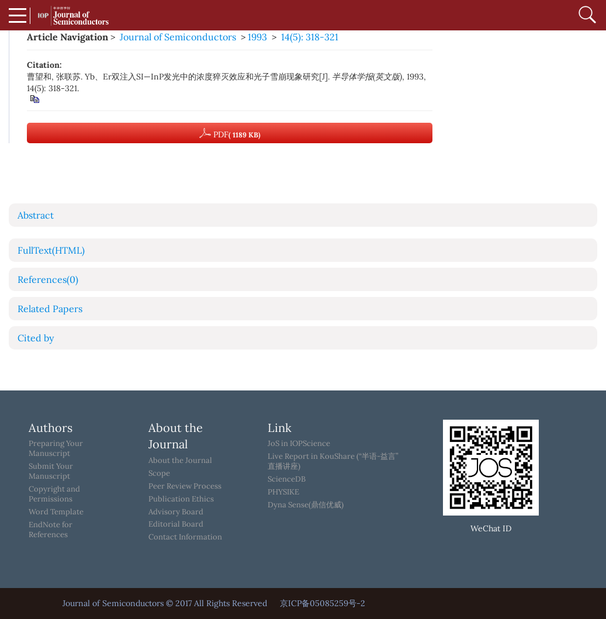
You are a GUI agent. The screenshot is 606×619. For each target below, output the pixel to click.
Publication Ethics (181, 499)
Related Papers (50, 308)
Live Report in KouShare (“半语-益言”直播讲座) (333, 461)
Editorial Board (175, 524)
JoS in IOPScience (299, 443)
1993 (257, 37)
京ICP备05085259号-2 (322, 603)
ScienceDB (287, 479)
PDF (230, 133)
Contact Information (185, 537)
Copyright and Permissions (54, 494)
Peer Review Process (184, 486)
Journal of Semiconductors (178, 37)
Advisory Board (175, 512)
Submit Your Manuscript (51, 471)
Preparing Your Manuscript (56, 448)
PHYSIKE (283, 492)
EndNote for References (50, 530)
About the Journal (180, 460)
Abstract (36, 215)
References (48, 279)
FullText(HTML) (51, 250)
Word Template (56, 512)
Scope (159, 473)
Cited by (36, 338)
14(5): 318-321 (309, 37)
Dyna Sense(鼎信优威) (306, 505)
